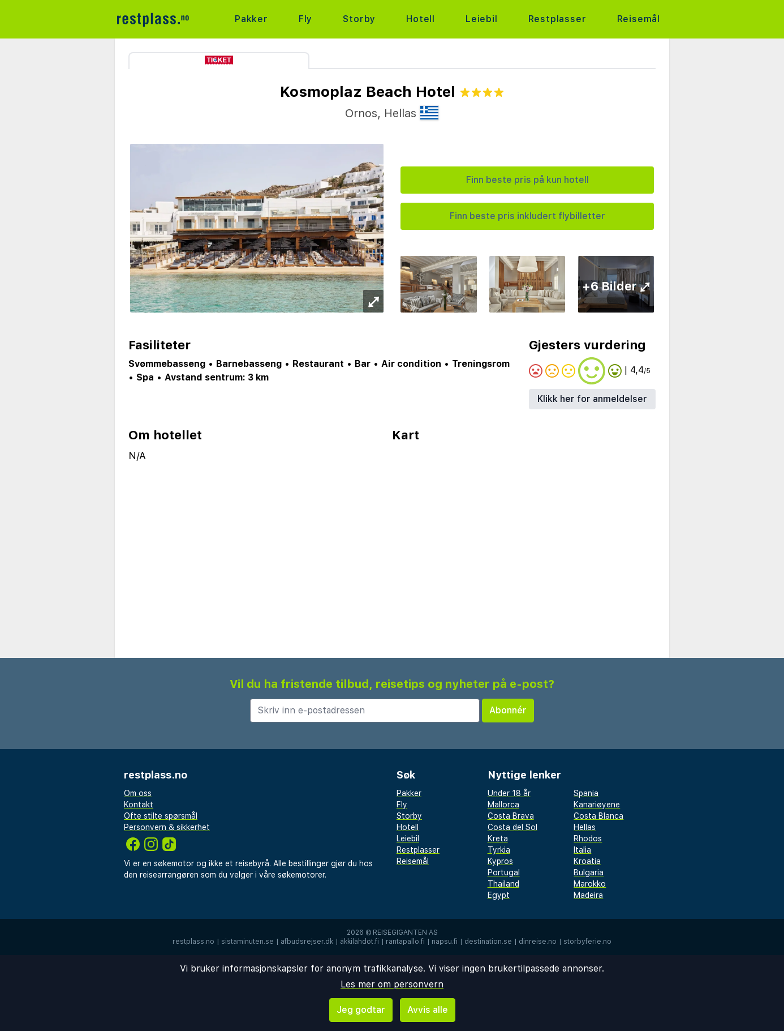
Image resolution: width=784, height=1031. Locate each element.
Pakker (251, 19)
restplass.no (193, 942)
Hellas (585, 827)
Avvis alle (427, 1009)
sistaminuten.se (247, 942)
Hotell (420, 19)
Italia (582, 849)
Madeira (588, 895)
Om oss (138, 793)
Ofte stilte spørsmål (160, 815)
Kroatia (587, 861)
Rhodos (588, 838)
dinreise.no (538, 942)
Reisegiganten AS (405, 932)
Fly (305, 19)
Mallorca (503, 804)
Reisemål (638, 19)
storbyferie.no (587, 942)
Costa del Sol (512, 827)
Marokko (590, 883)
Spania (586, 793)
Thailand (503, 883)
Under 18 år (509, 793)
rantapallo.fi (405, 942)
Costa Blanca (598, 815)
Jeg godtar (361, 1009)
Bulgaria (589, 872)
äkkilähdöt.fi (359, 942)
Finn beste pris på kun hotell (527, 179)
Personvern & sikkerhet (167, 827)
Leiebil (482, 19)
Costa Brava (511, 815)
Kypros (500, 861)
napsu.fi (445, 942)
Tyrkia (499, 849)
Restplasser (557, 19)
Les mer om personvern (392, 984)
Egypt (499, 895)
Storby (359, 19)
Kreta (498, 838)
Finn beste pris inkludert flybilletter (527, 216)
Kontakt (138, 804)
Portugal (504, 872)
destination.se (488, 942)
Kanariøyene (597, 804)
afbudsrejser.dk (307, 942)
